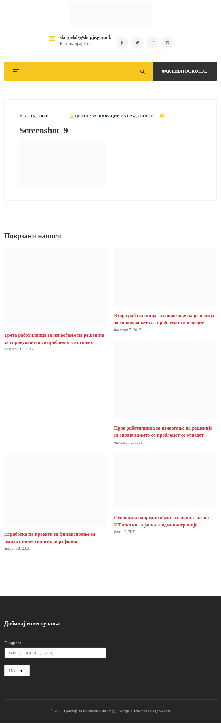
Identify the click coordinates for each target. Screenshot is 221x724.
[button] (62, 165)
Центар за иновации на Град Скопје (114, 116)
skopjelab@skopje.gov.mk (84, 37)
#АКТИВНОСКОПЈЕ (184, 71)
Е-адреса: (13, 644)
